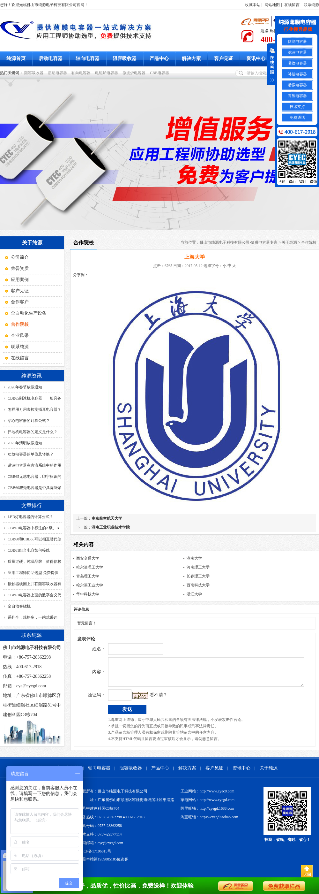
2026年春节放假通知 (25, 387)
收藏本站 (252, 5)
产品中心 (159, 58)
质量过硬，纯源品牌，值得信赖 (34, 561)
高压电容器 (297, 96)
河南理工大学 (198, 567)
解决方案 (191, 58)
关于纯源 (289, 242)
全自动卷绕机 (19, 606)
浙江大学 (194, 594)
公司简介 (20, 257)
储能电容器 (297, 41)
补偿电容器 (297, 74)
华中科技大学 (87, 594)
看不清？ (145, 699)
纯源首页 (16, 58)
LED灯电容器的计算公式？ (30, 517)
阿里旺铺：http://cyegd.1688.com (207, 813)
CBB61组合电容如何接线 (29, 550)
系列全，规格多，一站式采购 (32, 617)
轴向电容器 (88, 58)
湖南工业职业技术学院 (111, 527)
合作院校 (308, 242)
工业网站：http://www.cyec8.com (207, 796)
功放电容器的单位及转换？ (31, 454)
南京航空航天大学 (107, 518)
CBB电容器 (160, 73)
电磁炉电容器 (107, 73)
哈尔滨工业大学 (89, 585)
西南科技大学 (198, 585)
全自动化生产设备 (29, 313)
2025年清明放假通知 (25, 443)
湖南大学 (194, 558)
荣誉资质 (20, 268)
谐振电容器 (297, 85)
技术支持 (297, 106)
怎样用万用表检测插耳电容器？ (34, 409)
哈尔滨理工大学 (89, 567)
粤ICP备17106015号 (94, 856)
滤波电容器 (297, 52)
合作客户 (20, 302)
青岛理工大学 (87, 576)
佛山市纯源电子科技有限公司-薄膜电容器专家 (239, 242)
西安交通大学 (87, 558)
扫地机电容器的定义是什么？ (32, 432)
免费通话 (297, 117)
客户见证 (223, 58)
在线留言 (292, 5)
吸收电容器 (297, 63)
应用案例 (20, 279)
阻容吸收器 (125, 58)
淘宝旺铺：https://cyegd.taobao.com (209, 822)
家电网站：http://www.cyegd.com (207, 804)
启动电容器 (51, 58)
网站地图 (272, 5)
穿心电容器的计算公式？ (29, 420)
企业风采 (20, 335)
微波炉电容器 (134, 73)
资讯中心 (255, 58)
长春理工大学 (198, 576)
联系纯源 (311, 5)
